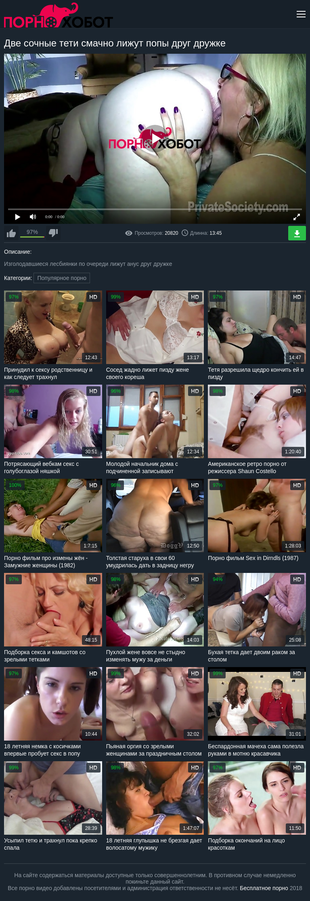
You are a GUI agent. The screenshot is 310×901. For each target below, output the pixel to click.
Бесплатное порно (264, 888)
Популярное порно (61, 278)
